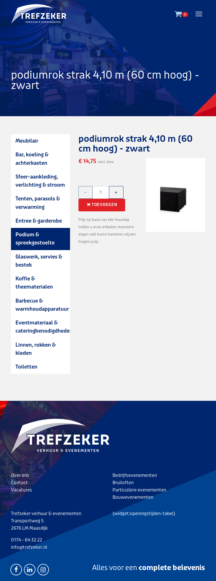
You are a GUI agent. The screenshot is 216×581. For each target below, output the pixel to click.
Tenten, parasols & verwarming (37, 202)
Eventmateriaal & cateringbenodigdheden (42, 326)
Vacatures (21, 490)
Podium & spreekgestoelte (35, 238)
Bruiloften (123, 483)
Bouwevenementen (132, 497)
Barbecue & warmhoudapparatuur (42, 305)
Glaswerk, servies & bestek (38, 260)
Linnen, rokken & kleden (35, 349)
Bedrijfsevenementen (134, 475)
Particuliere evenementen (139, 490)
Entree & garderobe (38, 221)
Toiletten (26, 366)
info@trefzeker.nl (29, 547)
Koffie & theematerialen (34, 282)
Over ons (20, 475)
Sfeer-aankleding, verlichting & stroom (40, 180)
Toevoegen (102, 205)
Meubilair (26, 141)
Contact (19, 483)
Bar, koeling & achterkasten (31, 158)
